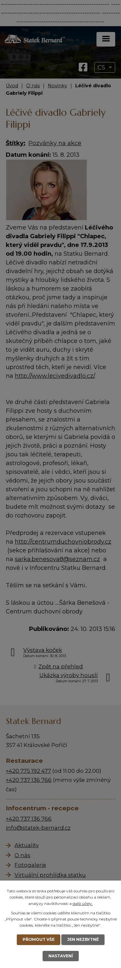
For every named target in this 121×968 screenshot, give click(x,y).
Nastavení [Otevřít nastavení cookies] (60, 955)
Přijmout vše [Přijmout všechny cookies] (39, 939)
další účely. (83, 903)
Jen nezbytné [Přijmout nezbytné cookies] (83, 939)
